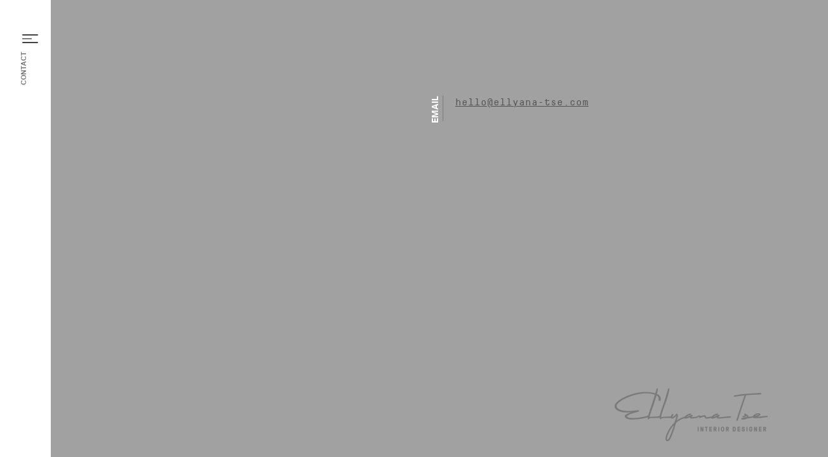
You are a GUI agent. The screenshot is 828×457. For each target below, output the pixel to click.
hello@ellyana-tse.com (522, 103)
